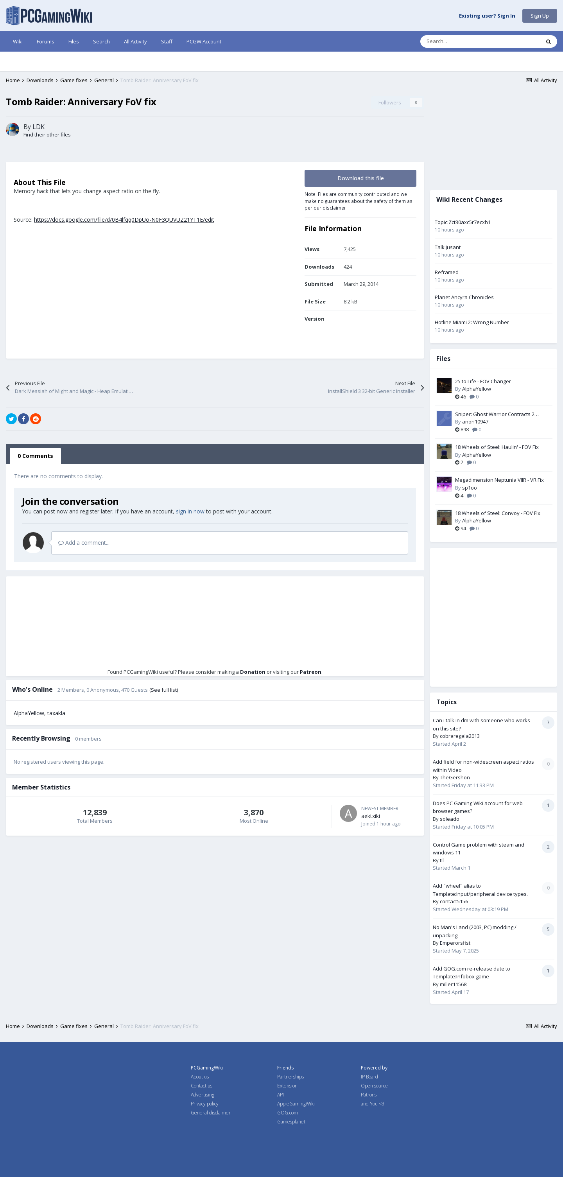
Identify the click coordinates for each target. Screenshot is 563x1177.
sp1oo (469, 487)
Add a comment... (83, 542)
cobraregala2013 (460, 735)
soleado (449, 818)
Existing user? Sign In (487, 16)
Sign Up (540, 15)
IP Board (369, 1076)
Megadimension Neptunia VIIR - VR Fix (499, 479)
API (280, 1094)
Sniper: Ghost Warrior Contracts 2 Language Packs (494, 414)
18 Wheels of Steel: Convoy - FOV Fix (497, 513)
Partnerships (290, 1076)
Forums (45, 41)
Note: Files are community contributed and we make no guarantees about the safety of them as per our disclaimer (358, 201)
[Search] (463, 41)
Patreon (310, 671)
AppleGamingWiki (296, 1103)
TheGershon (455, 777)
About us (200, 1076)
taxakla (56, 713)
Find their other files (47, 134)
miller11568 (453, 984)
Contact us (201, 1085)
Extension (287, 1085)
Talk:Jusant (448, 247)
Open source (374, 1085)
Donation (252, 671)
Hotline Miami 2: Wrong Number (472, 322)
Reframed (447, 272)
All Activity (135, 41)
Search (101, 41)
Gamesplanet (291, 1121)
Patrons (369, 1094)
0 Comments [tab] (35, 455)
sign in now (190, 511)
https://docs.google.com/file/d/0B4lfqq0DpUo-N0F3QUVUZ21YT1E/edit (124, 219)
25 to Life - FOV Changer (483, 381)
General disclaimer (211, 1112)
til (442, 860)
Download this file (360, 178)
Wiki (18, 41)
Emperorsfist (455, 942)
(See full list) (163, 689)
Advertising (202, 1094)
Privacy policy (205, 1103)
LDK (38, 126)
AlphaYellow (29, 713)
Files (73, 41)
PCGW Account (203, 41)
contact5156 (454, 901)
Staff (166, 41)
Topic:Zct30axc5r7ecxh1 (463, 222)
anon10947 (475, 421)
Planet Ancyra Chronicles (464, 297)
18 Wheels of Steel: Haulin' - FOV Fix (497, 446)
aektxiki (370, 816)
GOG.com (287, 1112)
